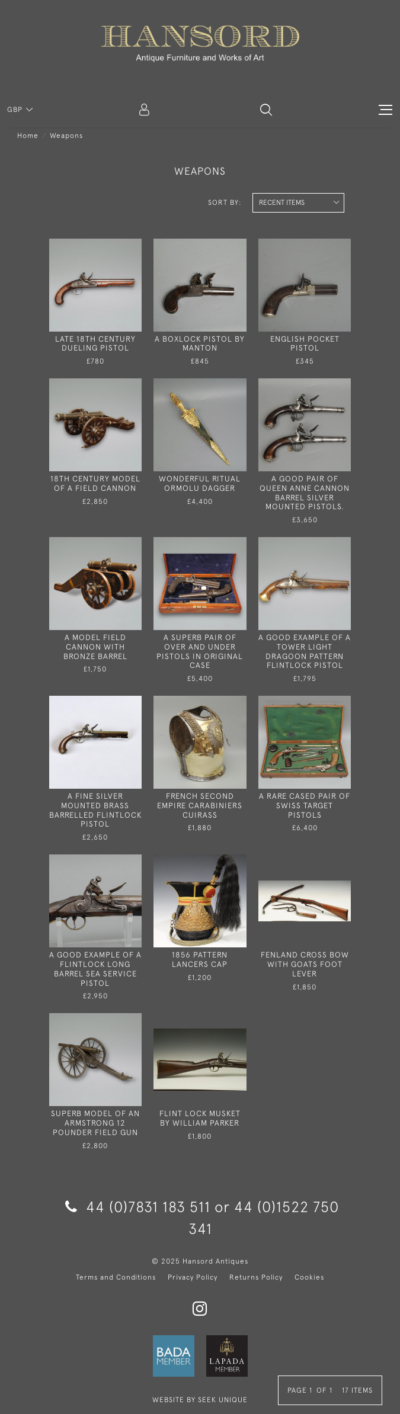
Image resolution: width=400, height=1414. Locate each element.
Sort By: (225, 202)
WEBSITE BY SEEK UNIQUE (200, 1400)
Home (28, 135)
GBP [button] (16, 109)
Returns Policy (256, 1277)
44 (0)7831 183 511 (138, 1206)
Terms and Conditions (116, 1277)
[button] (266, 109)
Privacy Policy (192, 1277)
